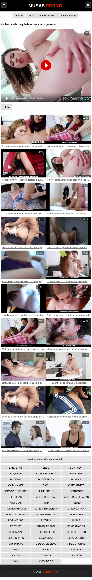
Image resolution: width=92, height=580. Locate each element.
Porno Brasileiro (46, 508)
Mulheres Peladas (76, 497)
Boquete (16, 473)
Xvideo (46, 549)
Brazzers (76, 473)
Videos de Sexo (47, 15)
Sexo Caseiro (46, 532)
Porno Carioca (76, 508)
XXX (30, 15)
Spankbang (15, 543)
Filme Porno (46, 491)
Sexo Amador (76, 526)
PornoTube (15, 520)
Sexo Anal (16, 532)
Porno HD (76, 514)
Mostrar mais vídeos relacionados (46, 459)
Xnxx (16, 549)
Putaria (46, 520)
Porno (19, 15)
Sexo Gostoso (76, 532)
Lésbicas (16, 497)
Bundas (76, 479)
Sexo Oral (46, 537)
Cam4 (46, 485)
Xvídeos (76, 549)
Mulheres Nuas (46, 497)
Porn (46, 502)
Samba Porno (46, 526)
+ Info (6, 107)
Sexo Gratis (16, 537)
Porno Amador (16, 508)
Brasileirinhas (46, 473)
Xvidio (16, 555)
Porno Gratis (46, 514)
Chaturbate (76, 485)
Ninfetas (16, 502)
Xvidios (46, 555)
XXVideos (76, 555)
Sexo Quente (76, 537)
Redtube (16, 526)
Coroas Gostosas (15, 491)
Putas (76, 520)
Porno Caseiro (16, 514)
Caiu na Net (15, 485)
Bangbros (16, 467)
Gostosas (76, 491)
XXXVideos (46, 561)
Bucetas (15, 479)
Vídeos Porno (68, 15)
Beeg (46, 467)
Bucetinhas (46, 479)
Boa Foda (76, 467)
